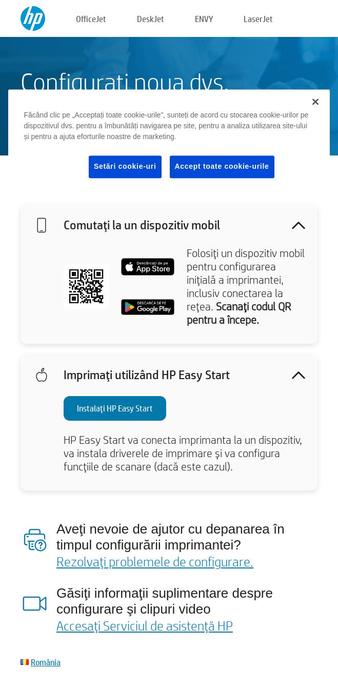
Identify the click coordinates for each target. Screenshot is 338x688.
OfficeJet (91, 19)
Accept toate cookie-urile (222, 167)
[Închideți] (315, 102)
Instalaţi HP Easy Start (115, 408)
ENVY (204, 19)
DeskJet (150, 19)
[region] (168, 142)
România (46, 662)
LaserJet (258, 19)
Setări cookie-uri (125, 167)
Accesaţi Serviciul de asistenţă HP (144, 625)
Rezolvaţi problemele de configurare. (154, 561)
